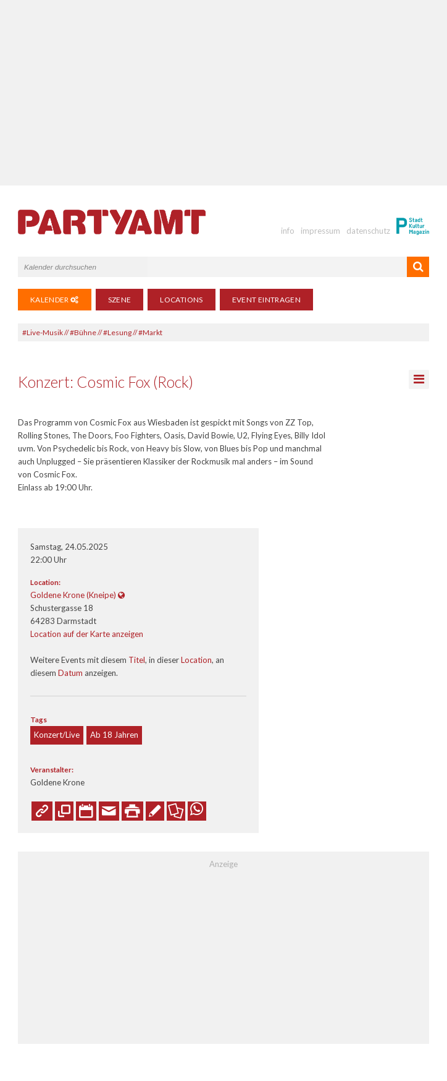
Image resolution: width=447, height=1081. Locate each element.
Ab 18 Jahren (114, 735)
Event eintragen (266, 299)
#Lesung (117, 332)
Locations (181, 299)
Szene (120, 299)
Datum (70, 673)
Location (196, 660)
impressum (320, 231)
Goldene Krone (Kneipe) (73, 595)
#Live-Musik (42, 332)
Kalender (54, 299)
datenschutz (368, 231)
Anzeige (223, 864)
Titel (136, 660)
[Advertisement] (223, 92)
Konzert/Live (57, 735)
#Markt (150, 332)
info (288, 231)
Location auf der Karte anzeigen (86, 634)
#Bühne (83, 332)
